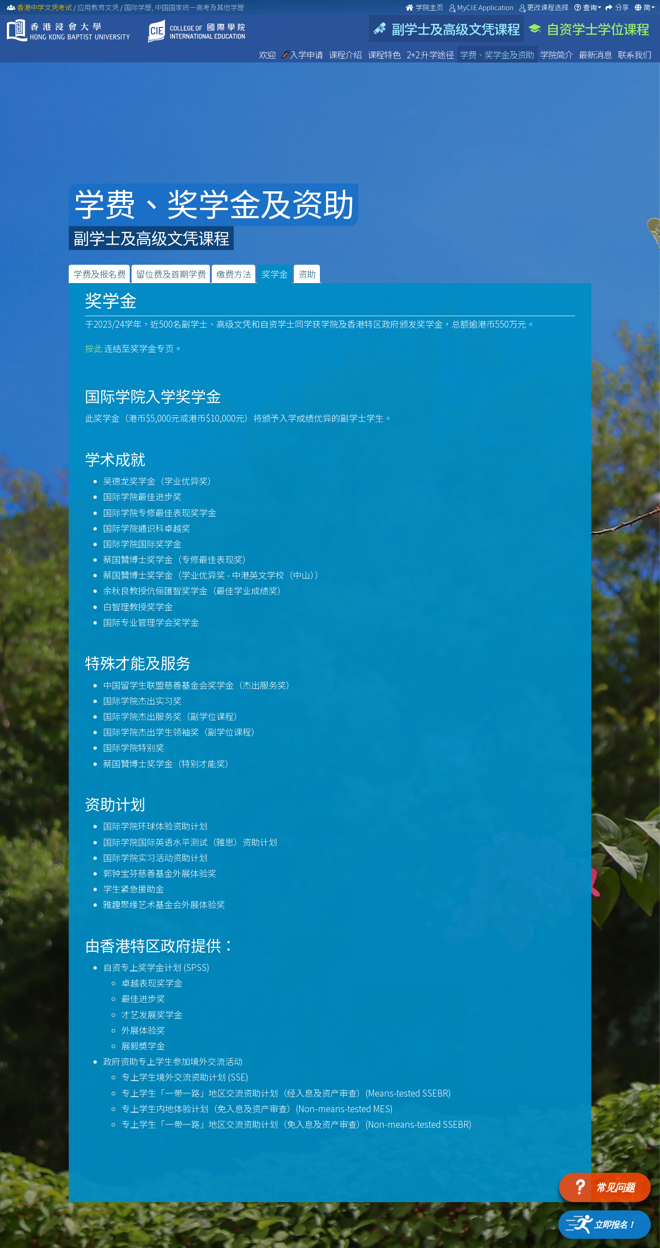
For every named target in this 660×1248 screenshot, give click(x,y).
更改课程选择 (548, 7)
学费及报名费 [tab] (99, 273)
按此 (93, 348)
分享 (622, 7)
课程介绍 (346, 54)
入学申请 (302, 54)
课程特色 (385, 54)
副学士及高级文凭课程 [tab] (447, 28)
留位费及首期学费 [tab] (171, 273)
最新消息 (596, 54)
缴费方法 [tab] (233, 273)
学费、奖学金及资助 (497, 54)
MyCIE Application (486, 7)
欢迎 (268, 54)
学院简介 (557, 54)
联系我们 (634, 54)
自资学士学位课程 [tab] (588, 28)
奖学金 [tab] (275, 273)
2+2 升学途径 (431, 54)
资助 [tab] (307, 273)
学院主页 (425, 7)
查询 (590, 7)
